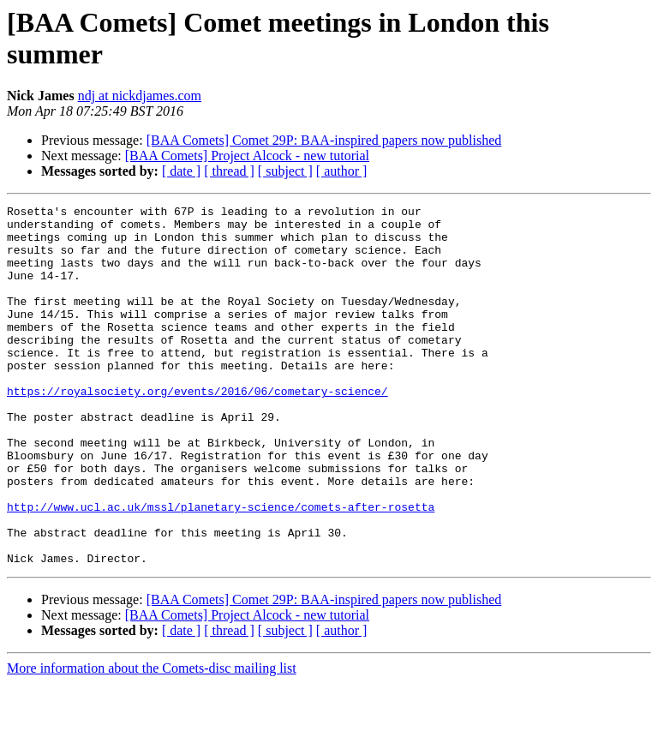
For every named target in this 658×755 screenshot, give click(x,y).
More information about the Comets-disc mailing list (151, 740)
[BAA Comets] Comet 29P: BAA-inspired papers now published (324, 140)
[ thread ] (229, 171)
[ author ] (342, 171)
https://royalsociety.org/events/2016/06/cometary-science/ (197, 429)
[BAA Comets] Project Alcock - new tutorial (247, 155)
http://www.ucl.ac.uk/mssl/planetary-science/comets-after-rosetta (220, 568)
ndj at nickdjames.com (139, 95)
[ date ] (181, 171)
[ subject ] (285, 171)
